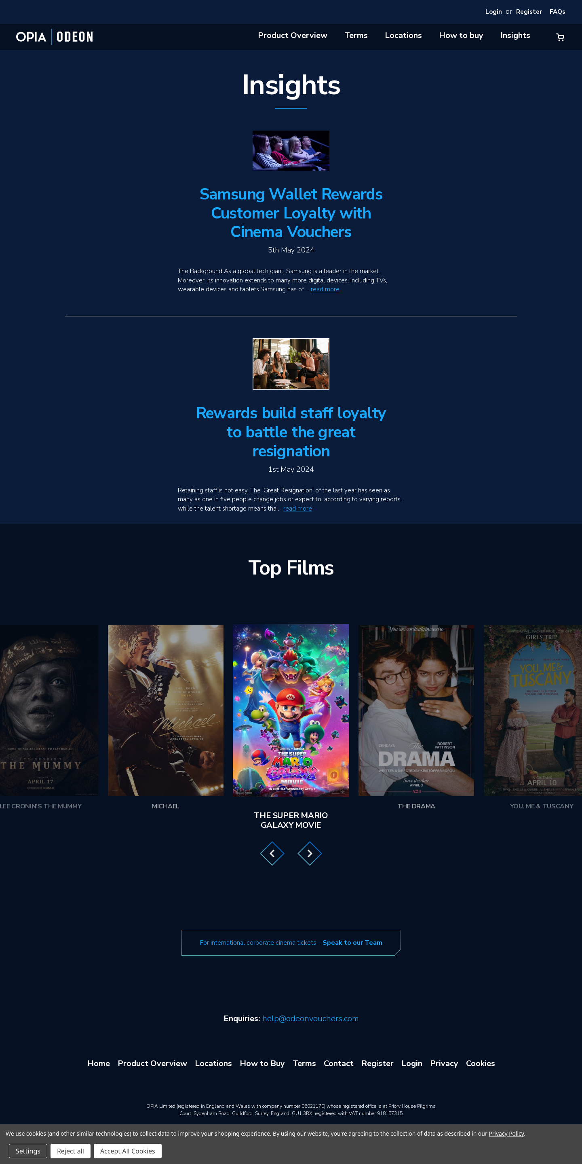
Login (493, 12)
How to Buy (262, 1063)
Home (98, 1063)
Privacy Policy (506, 1133)
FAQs (557, 12)
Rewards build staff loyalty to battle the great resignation (291, 432)
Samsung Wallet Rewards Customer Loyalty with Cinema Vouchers (291, 213)
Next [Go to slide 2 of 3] (309, 853)
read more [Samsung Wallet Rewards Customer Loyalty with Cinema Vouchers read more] (325, 289)
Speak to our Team (352, 942)
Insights (515, 35)
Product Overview (292, 35)
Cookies (480, 1063)
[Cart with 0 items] (560, 37)
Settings (28, 1151)
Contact (339, 1063)
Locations (403, 35)
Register (529, 12)
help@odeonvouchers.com (310, 1018)
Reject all (70, 1151)
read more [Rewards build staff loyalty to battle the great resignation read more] (297, 509)
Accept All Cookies (127, 1151)
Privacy (444, 1063)
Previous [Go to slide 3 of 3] (272, 853)
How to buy (461, 35)
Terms (356, 35)
